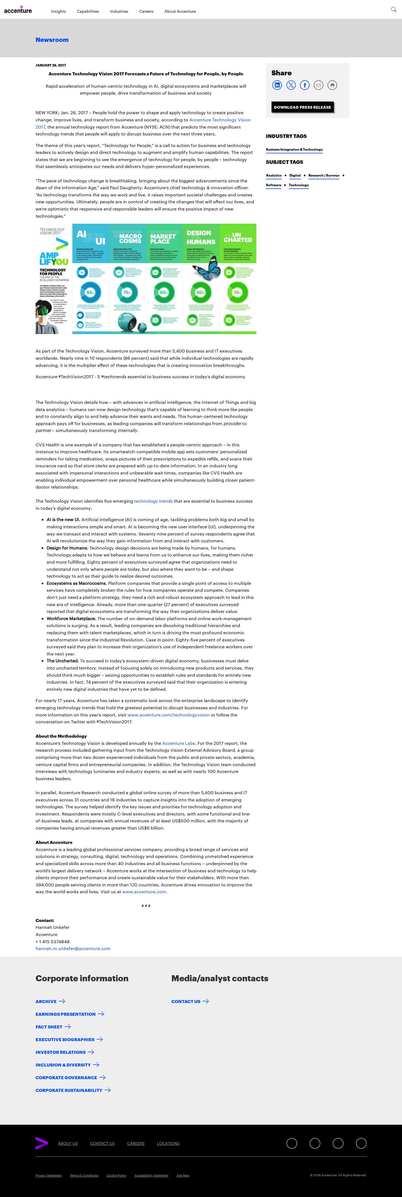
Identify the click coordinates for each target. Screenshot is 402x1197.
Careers (146, 11)
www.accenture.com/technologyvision (168, 715)
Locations (168, 1143)
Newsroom (52, 40)
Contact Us (185, 1001)
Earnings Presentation (66, 1014)
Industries (119, 11)
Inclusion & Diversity (63, 1064)
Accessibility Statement (151, 1175)
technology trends (153, 501)
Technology (299, 184)
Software (273, 184)
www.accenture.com (144, 891)
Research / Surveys (323, 175)
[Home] (18, 9)
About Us (68, 1143)
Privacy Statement (49, 1175)
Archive (46, 1001)
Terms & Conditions (84, 1175)
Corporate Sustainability (69, 1090)
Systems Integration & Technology (294, 149)
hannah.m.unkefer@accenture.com (73, 948)
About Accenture (180, 11)
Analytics (274, 175)
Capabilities (88, 11)
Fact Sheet (49, 1026)
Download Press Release (302, 107)
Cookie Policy (116, 1175)
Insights (58, 11)
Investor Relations (61, 1052)
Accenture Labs (178, 743)
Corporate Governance (66, 1077)
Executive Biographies (65, 1039)
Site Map (183, 1175)
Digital (295, 175)
